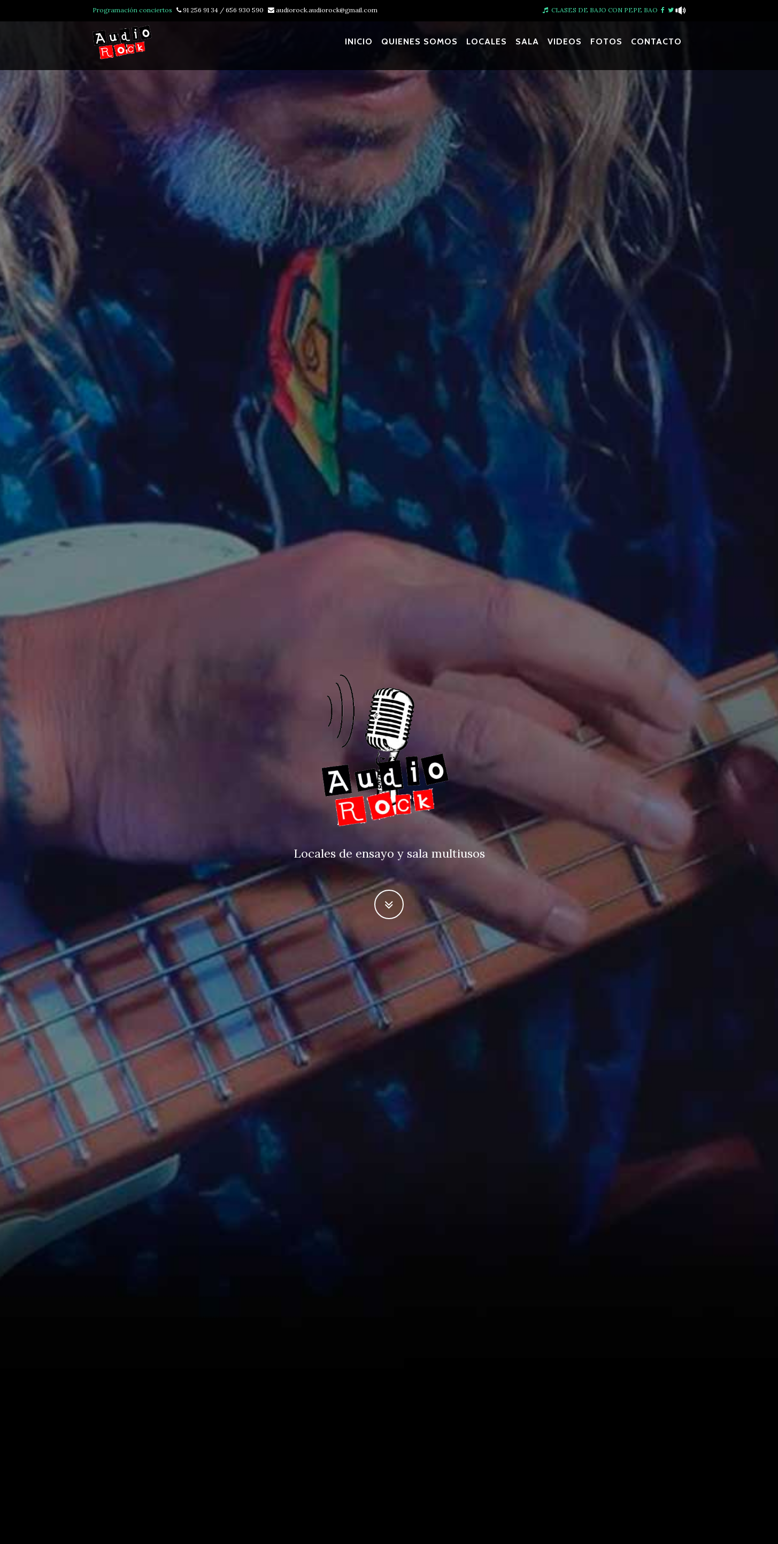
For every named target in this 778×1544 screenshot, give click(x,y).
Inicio (359, 47)
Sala (527, 47)
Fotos (606, 47)
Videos (565, 47)
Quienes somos (419, 47)
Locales (486, 47)
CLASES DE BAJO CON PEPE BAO (600, 10)
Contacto (656, 47)
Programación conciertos (132, 10)
